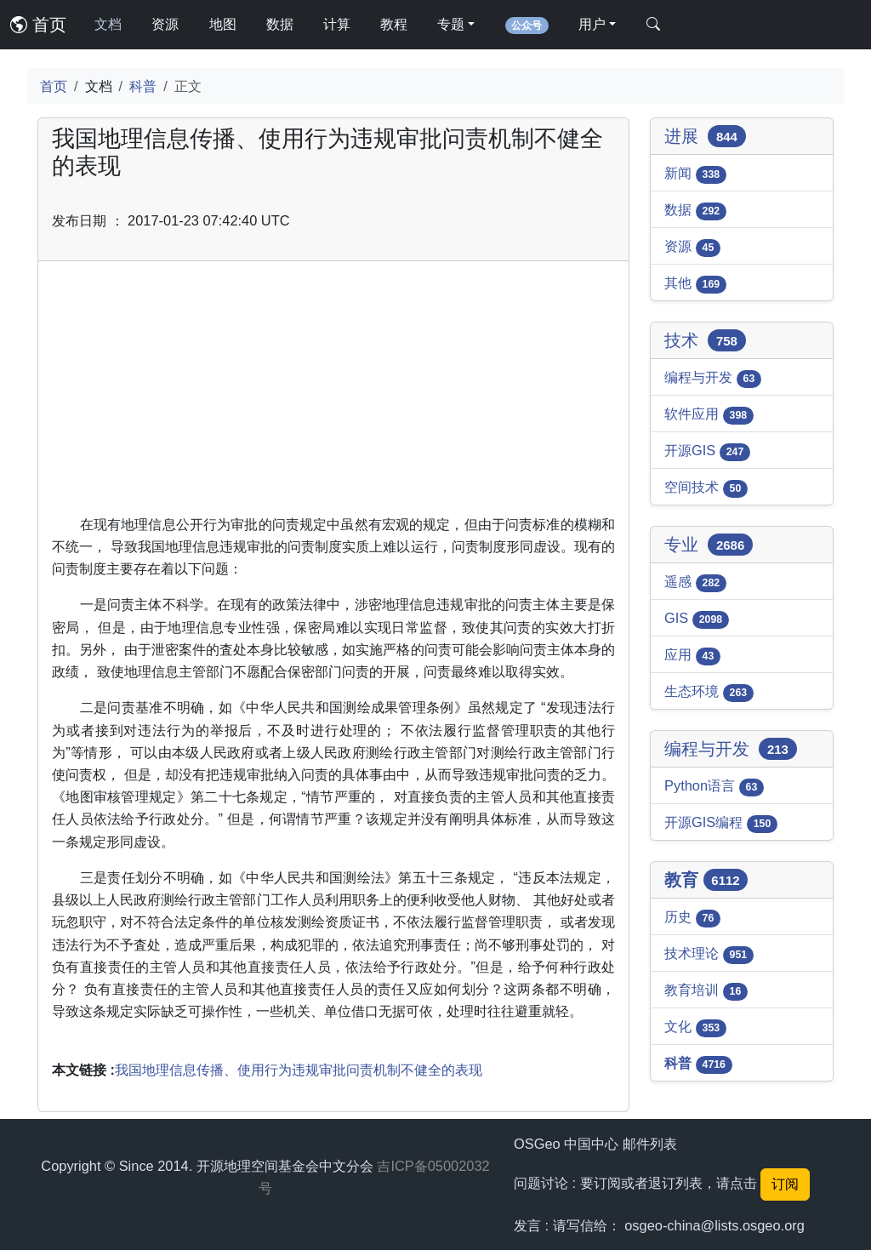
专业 (708, 545)
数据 (279, 24)
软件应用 (709, 415)
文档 (108, 24)
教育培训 (706, 991)
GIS (696, 619)
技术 (705, 340)
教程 (393, 24)
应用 (692, 656)
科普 (143, 86)
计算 (336, 24)
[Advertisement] (333, 394)
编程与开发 (712, 378)
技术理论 (709, 954)
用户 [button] (592, 24)
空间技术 (706, 488)
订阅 (785, 1184)
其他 (695, 284)
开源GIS (707, 451)
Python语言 (714, 787)
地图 (222, 24)
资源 (165, 24)
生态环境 (709, 692)
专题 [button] (450, 24)
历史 (692, 918)
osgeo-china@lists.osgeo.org (714, 1225)
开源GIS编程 (720, 823)
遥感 (695, 583)
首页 (38, 24)
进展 (705, 136)
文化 (695, 1028)
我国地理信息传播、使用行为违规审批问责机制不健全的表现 (298, 1069)
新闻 (695, 174)
